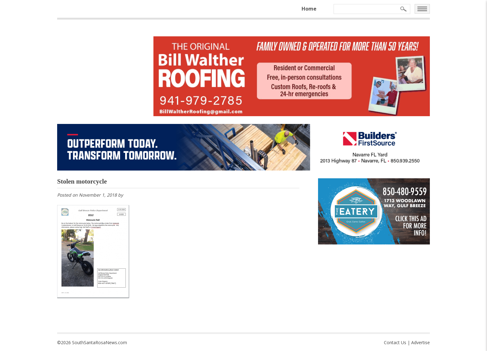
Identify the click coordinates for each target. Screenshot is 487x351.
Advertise (420, 342)
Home (309, 8)
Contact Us (395, 342)
